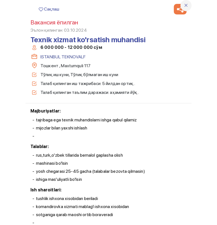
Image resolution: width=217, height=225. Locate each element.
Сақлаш (49, 9)
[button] (180, 9)
